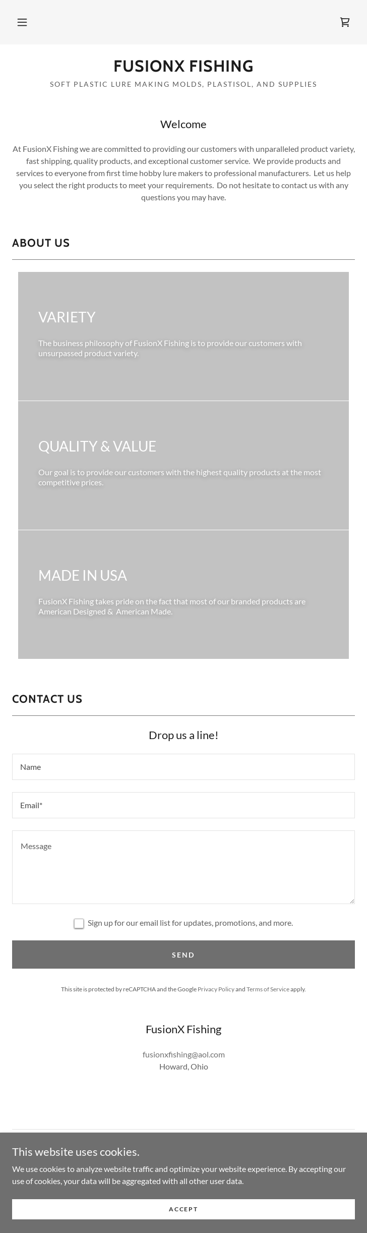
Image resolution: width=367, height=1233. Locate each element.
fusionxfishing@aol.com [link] (184, 1054)
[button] (22, 22)
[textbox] (183, 767)
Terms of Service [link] (268, 989)
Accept (183, 1209)
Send (183, 954)
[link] (345, 22)
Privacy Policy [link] (216, 989)
